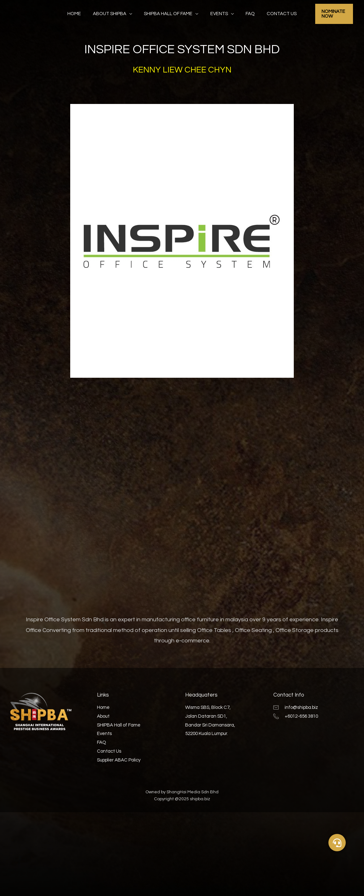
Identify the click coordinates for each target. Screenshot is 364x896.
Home (80, 13)
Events (218, 13)
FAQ (246, 13)
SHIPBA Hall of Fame (169, 13)
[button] (337, 842)
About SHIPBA (113, 13)
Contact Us (276, 13)
